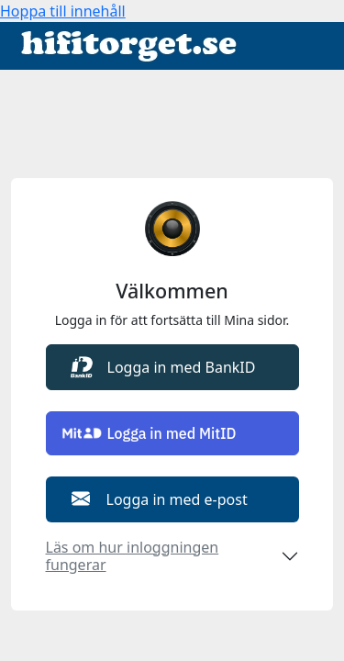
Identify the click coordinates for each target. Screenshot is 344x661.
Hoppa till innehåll (63, 11)
